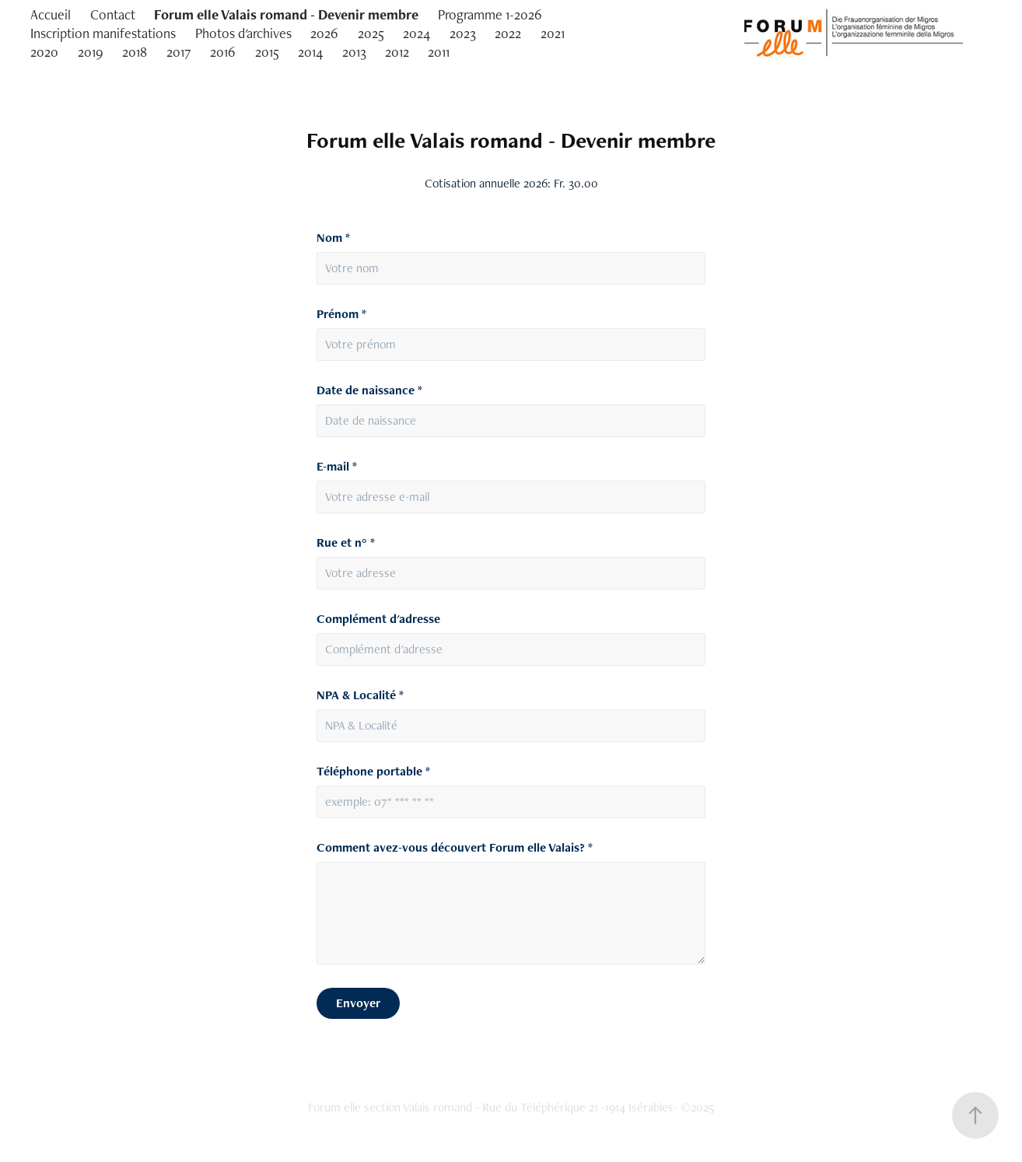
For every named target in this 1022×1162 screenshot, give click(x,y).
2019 (90, 52)
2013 (354, 52)
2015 (267, 52)
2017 (178, 52)
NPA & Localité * (360, 695)
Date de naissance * (369, 390)
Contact (112, 14)
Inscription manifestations (103, 33)
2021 (553, 33)
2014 (310, 52)
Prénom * (341, 314)
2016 (223, 52)
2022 (508, 33)
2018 (134, 52)
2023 (463, 33)
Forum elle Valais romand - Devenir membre (286, 14)
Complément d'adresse (378, 619)
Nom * (333, 238)
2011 (439, 52)
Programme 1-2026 (490, 14)
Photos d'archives (243, 33)
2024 (416, 33)
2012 (397, 52)
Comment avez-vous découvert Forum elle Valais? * (455, 848)
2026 (324, 33)
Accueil (50, 14)
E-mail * (337, 466)
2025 (371, 33)
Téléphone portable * (373, 771)
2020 (44, 52)
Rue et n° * (346, 543)
